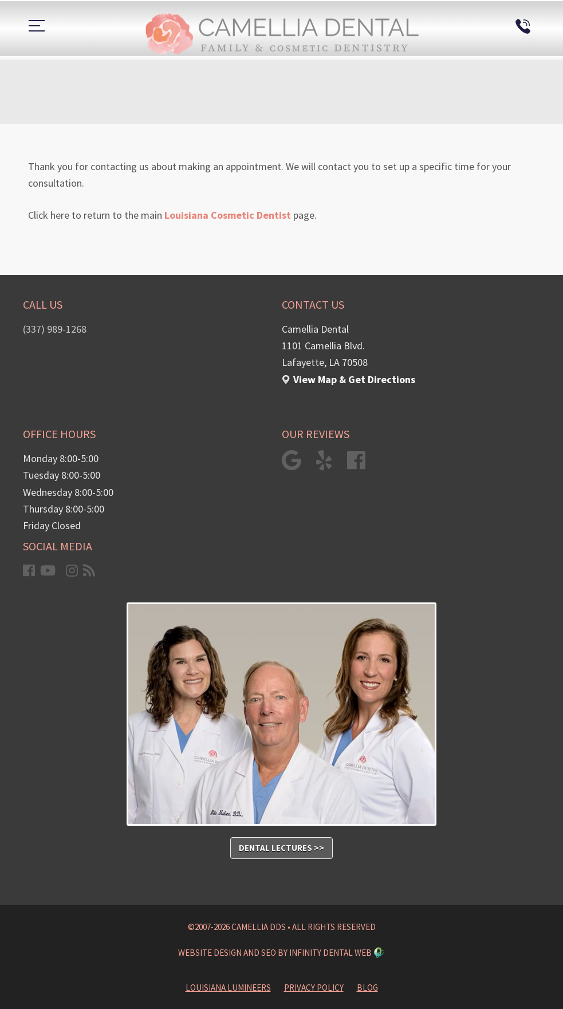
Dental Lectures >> (281, 847)
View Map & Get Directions (354, 379)
